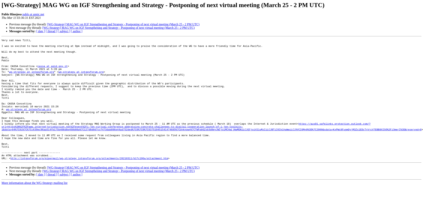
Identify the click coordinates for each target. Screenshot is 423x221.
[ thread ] (51, 31)
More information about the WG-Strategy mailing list (34, 207)
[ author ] (76, 31)
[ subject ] (64, 31)
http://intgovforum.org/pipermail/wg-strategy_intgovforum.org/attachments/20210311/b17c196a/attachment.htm (89, 182)
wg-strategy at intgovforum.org (31, 78)
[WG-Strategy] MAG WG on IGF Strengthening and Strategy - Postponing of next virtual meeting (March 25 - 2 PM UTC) (123, 24)
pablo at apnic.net (33, 14)
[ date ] (40, 31)
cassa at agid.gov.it (52, 72)
